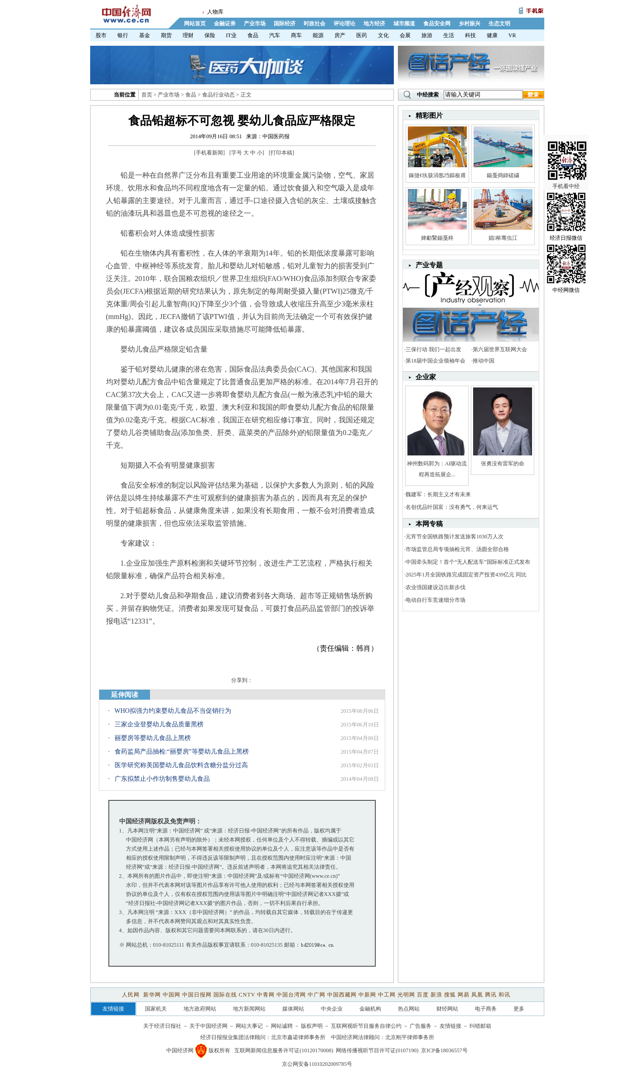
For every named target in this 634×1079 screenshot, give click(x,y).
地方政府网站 (200, 1009)
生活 (448, 35)
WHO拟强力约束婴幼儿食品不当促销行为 (173, 710)
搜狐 (450, 995)
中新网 (367, 995)
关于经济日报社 (162, 1026)
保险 (209, 35)
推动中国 (483, 361)
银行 (122, 35)
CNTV (247, 995)
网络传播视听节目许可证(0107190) (377, 1050)
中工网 (387, 995)
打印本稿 (281, 153)
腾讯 (491, 995)
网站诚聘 (282, 1026)
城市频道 (404, 23)
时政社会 (314, 23)
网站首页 (195, 23)
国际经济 (284, 23)
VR (512, 35)
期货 (166, 35)
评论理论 (344, 23)
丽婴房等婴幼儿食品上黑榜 (153, 738)
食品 (252, 35)
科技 (470, 35)
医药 (361, 35)
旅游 (426, 35)
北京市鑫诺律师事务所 (298, 1037)
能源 (318, 35)
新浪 (436, 995)
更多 (518, 1009)
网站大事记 (249, 1026)
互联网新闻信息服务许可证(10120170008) (283, 1050)
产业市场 (255, 23)
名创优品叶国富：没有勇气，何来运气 (452, 507)
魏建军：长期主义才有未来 (438, 494)
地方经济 (374, 23)
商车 (296, 35)
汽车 (274, 35)
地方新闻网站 (249, 1009)
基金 (144, 35)
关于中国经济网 (208, 1026)
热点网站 (409, 1009)
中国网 (171, 995)
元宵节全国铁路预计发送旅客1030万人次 (454, 536)
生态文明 (499, 23)
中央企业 (332, 1009)
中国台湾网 (291, 995)
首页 (146, 95)
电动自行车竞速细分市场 (435, 600)
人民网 (131, 995)
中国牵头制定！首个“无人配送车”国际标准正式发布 (468, 562)
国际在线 (225, 995)
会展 (405, 35)
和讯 (504, 995)
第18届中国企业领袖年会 (435, 361)
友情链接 (450, 1026)
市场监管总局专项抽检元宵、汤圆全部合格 (457, 549)
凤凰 (477, 995)
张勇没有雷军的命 (502, 463)
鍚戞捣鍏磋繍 (503, 175)
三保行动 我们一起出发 (433, 349)
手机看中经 (567, 164)
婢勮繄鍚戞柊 (437, 238)
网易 (463, 995)
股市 (101, 35)
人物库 (215, 12)
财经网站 (447, 1009)
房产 (339, 35)
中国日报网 (197, 995)
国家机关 (156, 1009)
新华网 (152, 995)
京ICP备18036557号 (444, 1050)
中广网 (316, 995)
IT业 (231, 35)
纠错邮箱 (480, 1026)
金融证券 (225, 23)
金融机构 (370, 1009)
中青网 (266, 995)
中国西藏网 (342, 995)
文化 (383, 35)
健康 (492, 35)
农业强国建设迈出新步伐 (435, 587)
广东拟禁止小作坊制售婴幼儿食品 (162, 778)
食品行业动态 (218, 95)
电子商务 (486, 1009)
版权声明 (312, 1026)
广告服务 (420, 1026)
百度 (423, 995)
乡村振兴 (469, 23)
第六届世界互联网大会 (500, 349)
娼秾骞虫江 (503, 238)
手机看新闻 (209, 153)
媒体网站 (293, 1009)
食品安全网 (436, 23)
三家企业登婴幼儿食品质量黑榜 (159, 724)
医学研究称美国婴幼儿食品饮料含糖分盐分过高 (181, 765)
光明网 (406, 995)
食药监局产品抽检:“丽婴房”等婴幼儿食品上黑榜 (182, 751)
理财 (188, 35)
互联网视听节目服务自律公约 (366, 1026)
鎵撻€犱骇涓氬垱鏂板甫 (437, 175)
